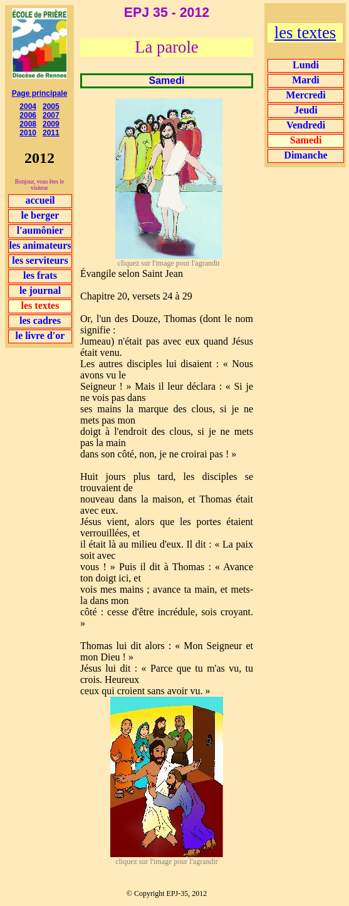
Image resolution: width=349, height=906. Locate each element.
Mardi (306, 80)
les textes (305, 32)
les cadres (40, 320)
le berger (40, 215)
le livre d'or (40, 335)
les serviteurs (40, 260)
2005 (51, 106)
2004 (27, 106)
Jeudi (305, 110)
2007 (51, 115)
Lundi (306, 65)
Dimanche (305, 155)
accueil (40, 200)
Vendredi (305, 125)
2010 (27, 132)
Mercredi (305, 95)
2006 (27, 115)
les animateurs (40, 245)
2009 (51, 124)
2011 (51, 132)
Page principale (40, 93)
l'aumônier (40, 230)
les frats (40, 275)
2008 (27, 124)
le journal (40, 290)
